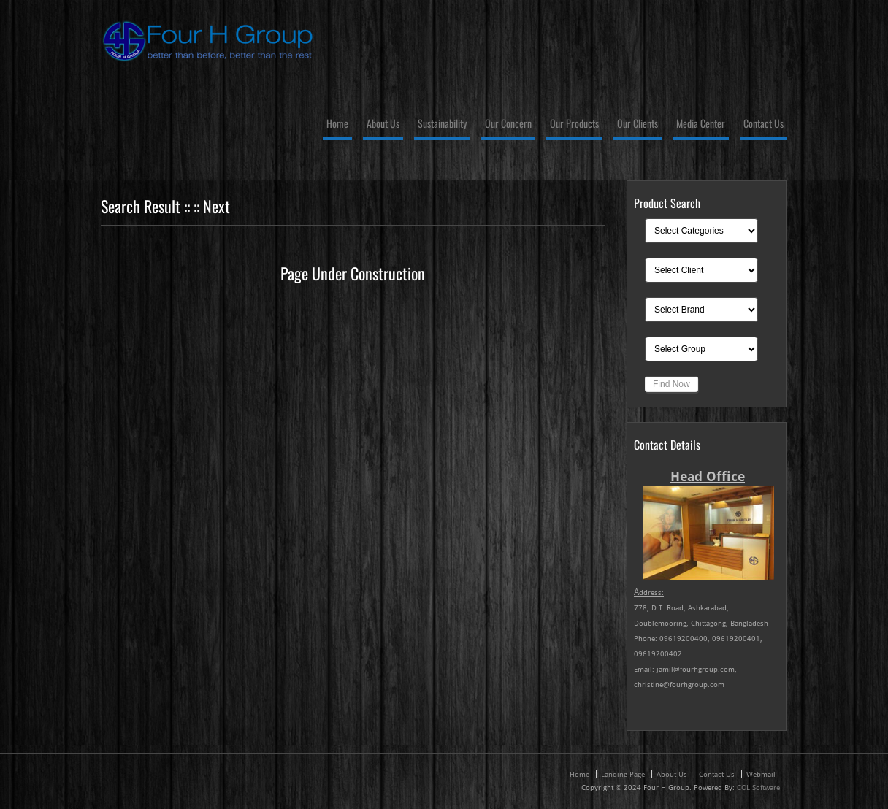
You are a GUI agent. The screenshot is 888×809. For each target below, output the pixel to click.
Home (337, 124)
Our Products (574, 124)
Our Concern (508, 124)
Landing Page (623, 774)
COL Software (758, 787)
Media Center (700, 124)
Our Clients (637, 124)
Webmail (761, 774)
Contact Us (763, 124)
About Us (383, 124)
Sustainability (442, 124)
